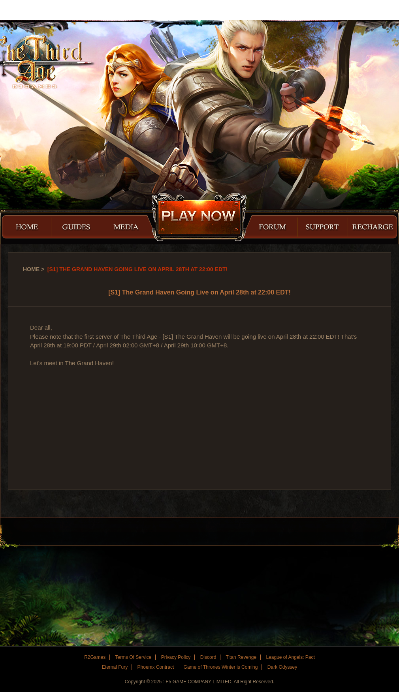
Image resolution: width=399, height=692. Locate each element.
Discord (208, 657)
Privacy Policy (176, 657)
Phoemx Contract (155, 667)
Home (31, 269)
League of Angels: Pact (290, 657)
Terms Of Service (133, 657)
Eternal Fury (115, 667)
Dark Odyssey (282, 667)
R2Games (35, 10)
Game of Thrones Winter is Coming (221, 667)
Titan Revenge (241, 657)
